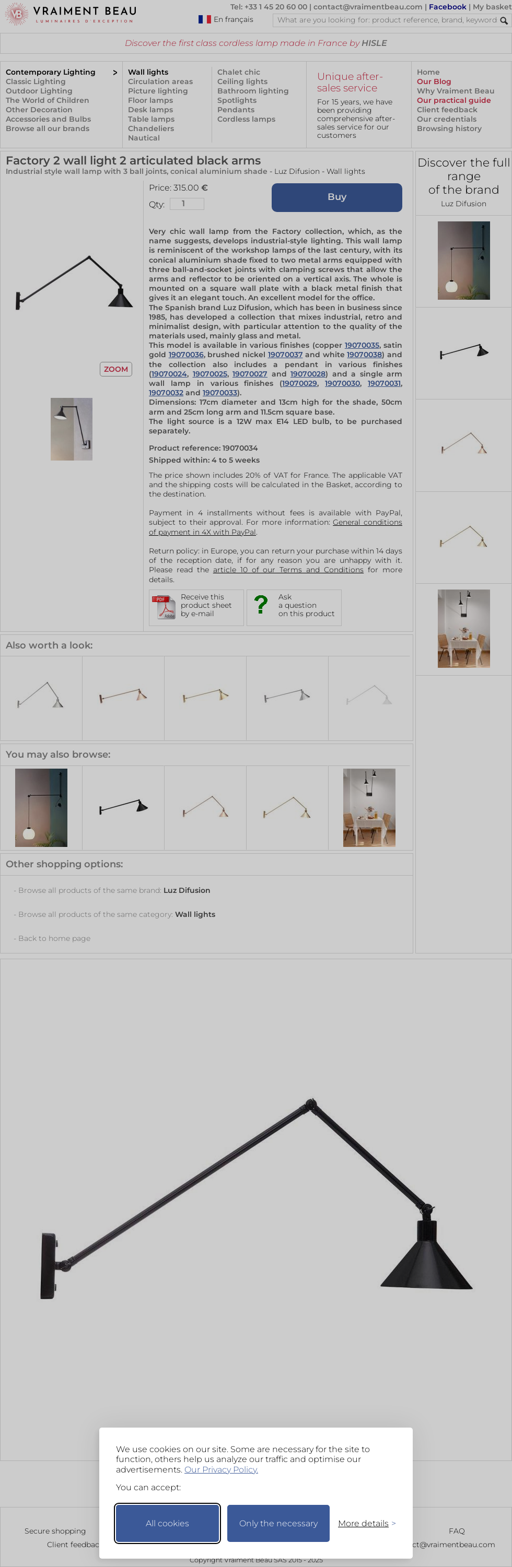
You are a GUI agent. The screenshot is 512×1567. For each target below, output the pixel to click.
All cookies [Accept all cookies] (167, 1523)
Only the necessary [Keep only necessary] (278, 1523)
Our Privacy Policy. (221, 1470)
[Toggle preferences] (362, 1523)
